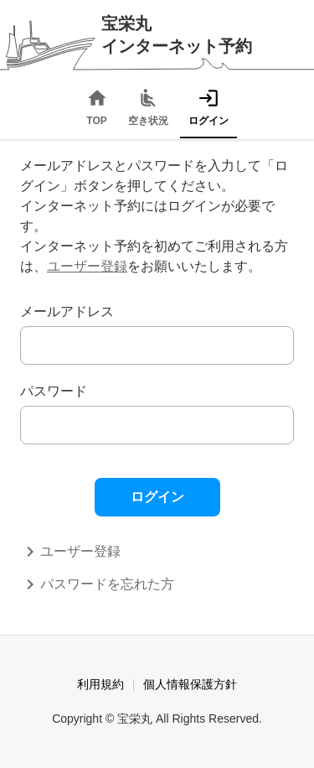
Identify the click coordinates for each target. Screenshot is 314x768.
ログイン (157, 497)
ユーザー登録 (87, 266)
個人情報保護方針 (190, 684)
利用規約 (100, 684)
